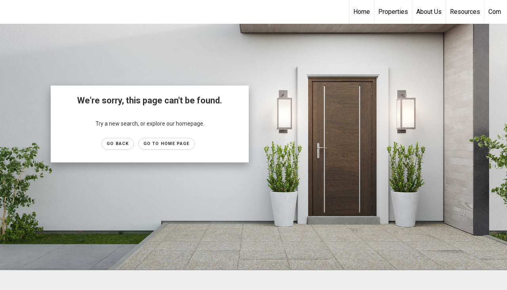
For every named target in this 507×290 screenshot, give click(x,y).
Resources (465, 11)
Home (361, 11)
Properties (393, 11)
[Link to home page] (10, 12)
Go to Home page (166, 143)
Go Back (118, 143)
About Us (429, 11)
